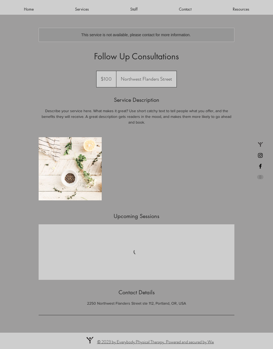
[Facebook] (260, 166)
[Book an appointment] (260, 144)
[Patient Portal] (260, 177)
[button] (241, 9)
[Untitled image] (70, 168)
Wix (210, 342)
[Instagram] (260, 155)
